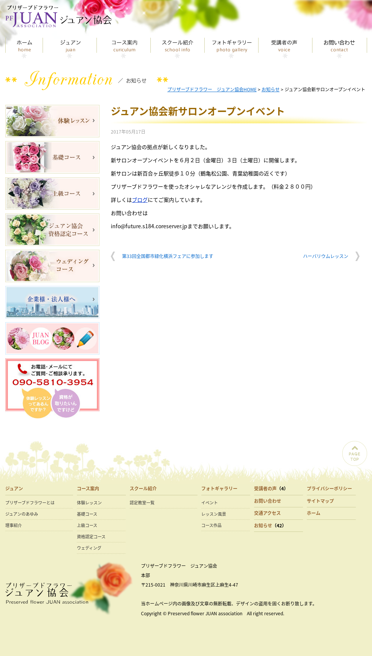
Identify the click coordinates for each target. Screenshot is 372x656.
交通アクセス (267, 513)
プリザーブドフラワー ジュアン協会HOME (212, 89)
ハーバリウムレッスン (325, 256)
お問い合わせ (339, 48)
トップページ (24, 48)
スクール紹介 (178, 48)
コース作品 (211, 525)
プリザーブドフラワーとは (30, 502)
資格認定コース (91, 536)
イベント (209, 502)
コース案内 (124, 48)
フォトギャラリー (232, 48)
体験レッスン (89, 502)
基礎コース (87, 514)
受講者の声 (285, 48)
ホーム (313, 513)
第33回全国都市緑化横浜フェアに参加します (167, 256)
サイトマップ (320, 501)
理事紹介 (13, 525)
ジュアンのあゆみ (21, 514)
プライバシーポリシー (329, 488)
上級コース (87, 525)
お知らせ (271, 89)
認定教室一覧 (142, 502)
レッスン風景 (213, 514)
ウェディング (89, 548)
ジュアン (70, 48)
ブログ (140, 199)
